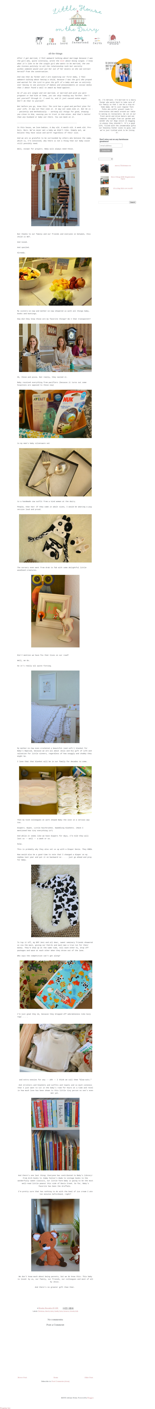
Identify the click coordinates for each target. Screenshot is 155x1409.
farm (61, 1311)
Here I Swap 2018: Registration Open (123, 178)
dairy (52, 1311)
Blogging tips (5, 1408)
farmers (66, 1311)
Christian (41, 1311)
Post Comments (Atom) (60, 1381)
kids (76, 1311)
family (56, 1311)
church (47, 1311)
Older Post (89, 1377)
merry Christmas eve (123, 165)
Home (56, 1377)
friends (72, 1311)
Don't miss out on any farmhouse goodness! (114, 140)
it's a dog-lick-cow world (122, 188)
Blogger (90, 1398)
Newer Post (22, 1377)
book (62, 61)
